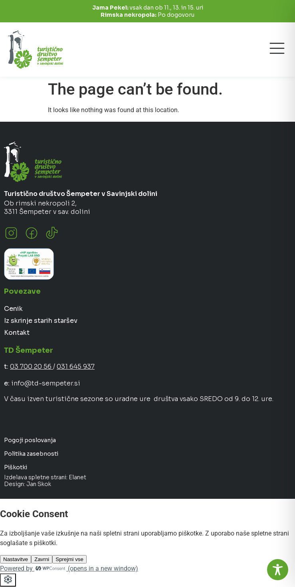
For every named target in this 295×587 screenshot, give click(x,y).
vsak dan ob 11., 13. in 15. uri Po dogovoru (147, 11)
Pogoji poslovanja (30, 440)
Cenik (13, 308)
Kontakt (17, 332)
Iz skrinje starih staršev (40, 320)
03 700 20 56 (31, 366)
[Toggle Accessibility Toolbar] (277, 569)
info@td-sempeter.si (45, 383)
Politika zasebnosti (31, 453)
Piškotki (15, 467)
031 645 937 (76, 366)
